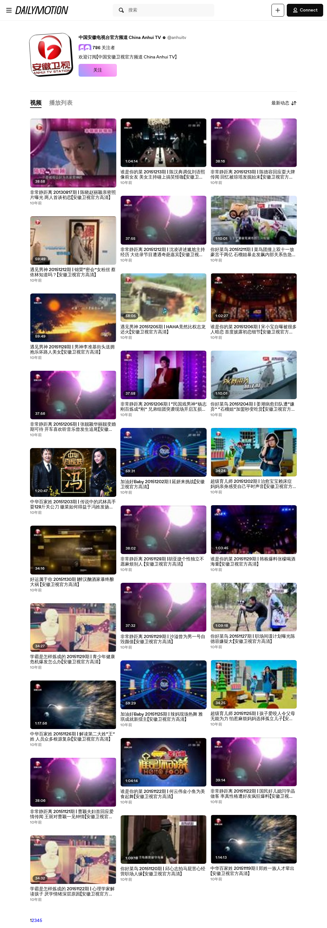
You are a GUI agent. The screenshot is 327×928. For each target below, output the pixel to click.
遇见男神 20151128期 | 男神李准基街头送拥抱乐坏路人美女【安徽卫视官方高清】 (72, 350)
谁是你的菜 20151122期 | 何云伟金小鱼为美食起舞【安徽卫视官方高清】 (162, 794)
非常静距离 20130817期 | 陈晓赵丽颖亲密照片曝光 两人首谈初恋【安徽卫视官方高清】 (73, 195)
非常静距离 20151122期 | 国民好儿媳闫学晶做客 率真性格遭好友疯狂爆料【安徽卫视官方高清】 (252, 794)
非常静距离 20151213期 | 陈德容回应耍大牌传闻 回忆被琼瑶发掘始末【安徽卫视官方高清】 (252, 175)
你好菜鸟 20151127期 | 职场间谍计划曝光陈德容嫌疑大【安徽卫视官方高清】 (252, 639)
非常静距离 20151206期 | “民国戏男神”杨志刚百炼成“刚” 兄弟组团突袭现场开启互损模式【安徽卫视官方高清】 (163, 407)
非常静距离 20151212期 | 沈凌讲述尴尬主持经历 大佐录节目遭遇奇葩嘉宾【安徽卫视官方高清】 (162, 252)
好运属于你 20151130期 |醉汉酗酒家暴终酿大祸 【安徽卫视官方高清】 (72, 582)
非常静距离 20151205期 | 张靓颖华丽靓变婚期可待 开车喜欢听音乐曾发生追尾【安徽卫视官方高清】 (73, 427)
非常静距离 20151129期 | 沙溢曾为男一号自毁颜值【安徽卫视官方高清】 (162, 639)
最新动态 (284, 103)
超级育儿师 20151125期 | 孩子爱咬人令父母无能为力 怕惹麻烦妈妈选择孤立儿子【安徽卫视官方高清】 (252, 716)
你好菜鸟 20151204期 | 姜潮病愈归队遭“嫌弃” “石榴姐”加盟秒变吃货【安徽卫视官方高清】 (253, 407)
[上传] (277, 10)
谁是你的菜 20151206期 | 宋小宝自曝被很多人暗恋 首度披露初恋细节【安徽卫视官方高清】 (253, 329)
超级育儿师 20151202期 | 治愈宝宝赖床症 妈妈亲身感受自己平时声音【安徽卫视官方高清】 (251, 484)
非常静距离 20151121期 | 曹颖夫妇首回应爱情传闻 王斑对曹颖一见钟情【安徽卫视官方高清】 (72, 814)
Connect (305, 10)
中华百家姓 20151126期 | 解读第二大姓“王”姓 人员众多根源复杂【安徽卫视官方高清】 (72, 737)
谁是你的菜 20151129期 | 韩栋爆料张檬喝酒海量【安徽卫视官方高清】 (252, 562)
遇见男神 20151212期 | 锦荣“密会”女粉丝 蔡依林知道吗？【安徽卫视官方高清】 (73, 272)
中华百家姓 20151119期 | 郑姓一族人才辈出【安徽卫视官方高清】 (252, 871)
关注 (97, 70)
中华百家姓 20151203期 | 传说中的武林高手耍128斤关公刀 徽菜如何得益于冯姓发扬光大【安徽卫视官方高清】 (73, 504)
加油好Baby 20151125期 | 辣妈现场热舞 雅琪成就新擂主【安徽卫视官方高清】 (161, 717)
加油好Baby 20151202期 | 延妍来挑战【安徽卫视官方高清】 (162, 484)
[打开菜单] (9, 10)
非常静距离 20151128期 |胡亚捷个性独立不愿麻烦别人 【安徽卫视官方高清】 (162, 562)
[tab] (36, 103)
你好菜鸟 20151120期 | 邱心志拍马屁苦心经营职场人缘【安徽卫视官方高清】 (162, 871)
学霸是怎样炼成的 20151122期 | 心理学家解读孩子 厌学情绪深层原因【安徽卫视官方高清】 (72, 891)
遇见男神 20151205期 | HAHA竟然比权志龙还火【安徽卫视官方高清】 (163, 329)
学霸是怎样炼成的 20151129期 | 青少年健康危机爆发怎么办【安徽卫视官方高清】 (72, 659)
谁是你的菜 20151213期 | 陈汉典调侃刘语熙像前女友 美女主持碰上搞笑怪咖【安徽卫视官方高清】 (162, 175)
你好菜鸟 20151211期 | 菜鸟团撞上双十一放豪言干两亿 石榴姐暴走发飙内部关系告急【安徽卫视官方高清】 (252, 252)
